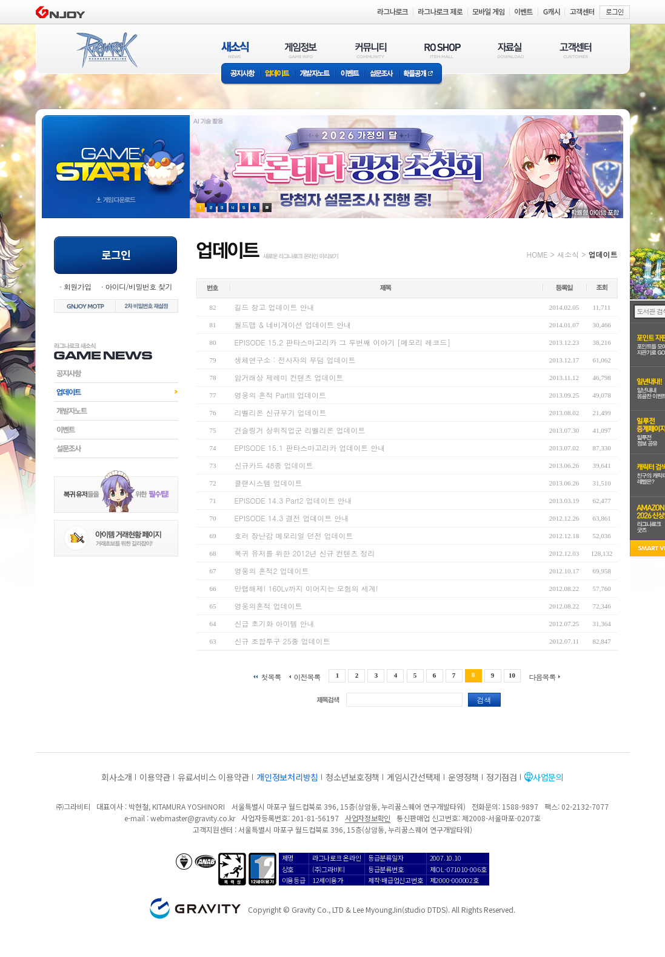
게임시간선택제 (414, 777)
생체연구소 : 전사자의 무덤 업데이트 (295, 360)
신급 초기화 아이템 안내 (275, 623)
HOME (537, 254)
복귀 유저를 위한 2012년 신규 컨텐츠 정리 (305, 553)
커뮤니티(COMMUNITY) (371, 50)
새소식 (568, 254)
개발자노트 (315, 74)
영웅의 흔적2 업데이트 (272, 570)
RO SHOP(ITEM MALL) (442, 50)
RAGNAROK (106, 50)
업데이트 (277, 74)
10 (512, 675)
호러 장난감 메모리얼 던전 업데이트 (294, 535)
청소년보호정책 (352, 777)
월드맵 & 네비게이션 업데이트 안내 (293, 324)
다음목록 (542, 676)
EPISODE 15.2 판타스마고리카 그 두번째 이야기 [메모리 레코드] (343, 342)
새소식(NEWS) (235, 50)
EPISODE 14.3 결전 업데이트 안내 (292, 518)
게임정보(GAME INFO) (301, 50)
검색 (484, 700)
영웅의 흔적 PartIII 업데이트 (281, 395)
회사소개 (116, 777)
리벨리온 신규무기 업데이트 (281, 412)
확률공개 (420, 74)
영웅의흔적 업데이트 (268, 606)
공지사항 (240, 74)
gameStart (116, 155)
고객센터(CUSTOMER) (575, 50)
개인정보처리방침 (287, 777)
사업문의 (548, 777)
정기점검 (501, 777)
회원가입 (78, 286)
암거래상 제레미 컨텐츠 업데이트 (289, 377)
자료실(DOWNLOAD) (510, 50)
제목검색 (327, 699)
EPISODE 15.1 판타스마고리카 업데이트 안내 (310, 447)
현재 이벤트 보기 (267, 207)
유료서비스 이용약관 (213, 777)
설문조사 (381, 74)
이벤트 (349, 74)
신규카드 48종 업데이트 (274, 465)
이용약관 (154, 777)
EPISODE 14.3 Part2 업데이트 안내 (293, 500)
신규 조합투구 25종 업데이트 (282, 641)
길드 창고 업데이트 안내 (275, 307)
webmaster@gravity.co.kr (192, 818)
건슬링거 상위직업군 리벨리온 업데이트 (300, 430)
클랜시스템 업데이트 (268, 483)
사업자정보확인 (367, 818)
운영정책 (463, 777)
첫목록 (271, 676)
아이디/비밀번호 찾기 (138, 286)
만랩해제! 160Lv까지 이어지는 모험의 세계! (306, 588)
